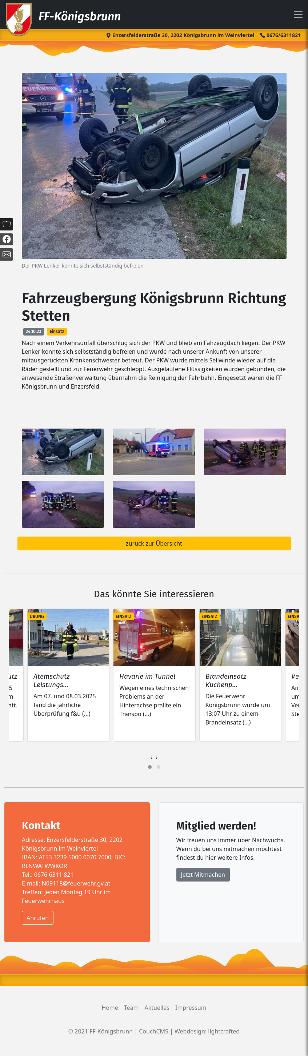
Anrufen (38, 918)
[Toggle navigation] (298, 14)
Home (109, 1008)
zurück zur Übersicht (154, 543)
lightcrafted (224, 1031)
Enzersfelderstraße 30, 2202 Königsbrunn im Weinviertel (180, 35)
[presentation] (151, 757)
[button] (149, 767)
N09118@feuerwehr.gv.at (76, 883)
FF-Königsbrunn (62, 15)
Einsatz (57, 331)
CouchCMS (153, 1031)
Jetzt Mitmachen (203, 875)
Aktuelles (157, 1008)
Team (131, 1008)
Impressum (191, 1008)
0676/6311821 (280, 35)
